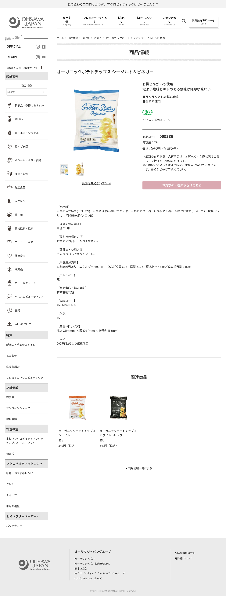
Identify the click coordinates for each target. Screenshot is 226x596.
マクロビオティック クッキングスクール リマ (104, 573)
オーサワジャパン (87, 558)
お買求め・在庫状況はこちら (182, 185)
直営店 (10, 397)
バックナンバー (15, 526)
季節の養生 (13, 506)
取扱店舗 (11, 419)
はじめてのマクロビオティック (24, 377)
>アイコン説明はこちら (156, 120)
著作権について (186, 558)
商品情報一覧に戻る (140, 469)
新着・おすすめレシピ (19, 473)
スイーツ (11, 495)
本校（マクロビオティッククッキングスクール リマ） (24, 440)
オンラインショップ (18, 408)
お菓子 (102, 38)
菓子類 (89, 38)
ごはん (10, 484)
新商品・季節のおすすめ (20, 344)
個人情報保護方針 (188, 553)
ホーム (61, 38)
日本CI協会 (83, 568)
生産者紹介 (13, 366)
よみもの (11, 355)
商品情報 (75, 38)
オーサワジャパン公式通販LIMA (96, 563)
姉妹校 (10, 453)
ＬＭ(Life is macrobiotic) (92, 578)
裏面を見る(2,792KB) (96, 183)
